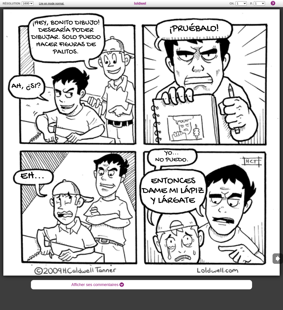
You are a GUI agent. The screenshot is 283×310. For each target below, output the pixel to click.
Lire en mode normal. (51, 3)
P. (251, 3)
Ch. (232, 3)
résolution (11, 3)
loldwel (140, 3)
